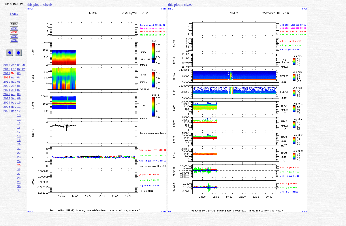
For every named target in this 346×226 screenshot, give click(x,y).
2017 (6, 85)
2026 (6, 129)
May (13, 95)
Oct (13, 119)
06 (19, 100)
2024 (6, 119)
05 (19, 95)
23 (19, 182)
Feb (13, 80)
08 (19, 109)
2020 (6, 100)
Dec (13, 129)
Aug (13, 109)
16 (19, 148)
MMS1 (14, 33)
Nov (13, 124)
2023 (6, 114)
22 (19, 177)
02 (19, 80)
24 (19, 187)
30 (19, 216)
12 (23, 80)
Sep (13, 114)
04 (19, 90)
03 (19, 85)
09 (19, 114)
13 (19, 133)
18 (19, 158)
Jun (13, 100)
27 (19, 201)
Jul (13, 104)
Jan (13, 75)
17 (19, 153)
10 (19, 119)
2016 (6, 80)
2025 (6, 124)
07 (19, 104)
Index (14, 17)
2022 (6, 109)
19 (19, 163)
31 (19, 221)
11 (19, 124)
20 (19, 167)
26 (19, 196)
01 (19, 75)
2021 (6, 104)
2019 (6, 95)
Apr (13, 90)
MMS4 (14, 47)
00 (23, 75)
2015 (6, 75)
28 (19, 206)
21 (19, 172)
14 (19, 138)
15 (19, 143)
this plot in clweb (39, 4)
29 (19, 211)
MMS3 (14, 43)
